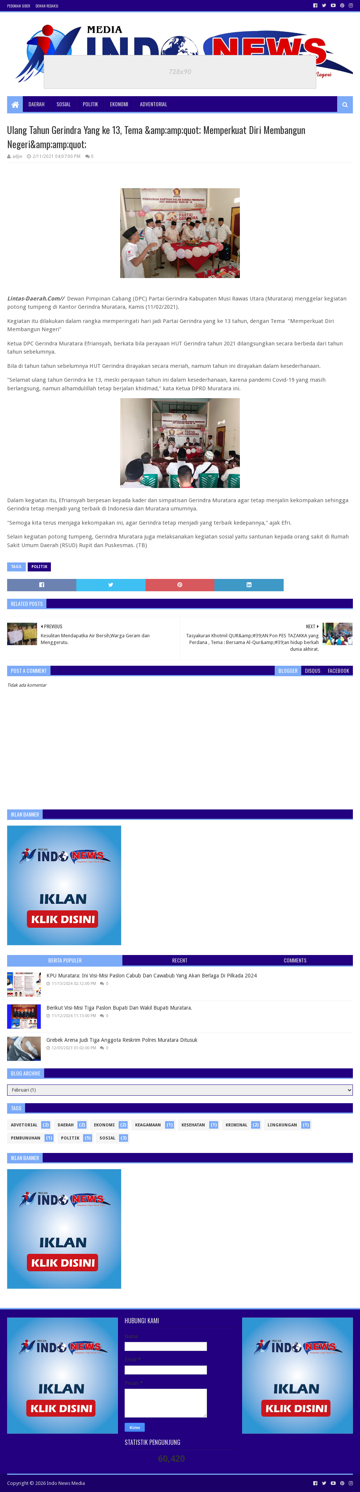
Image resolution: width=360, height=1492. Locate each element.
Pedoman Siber (18, 6)
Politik (90, 104)
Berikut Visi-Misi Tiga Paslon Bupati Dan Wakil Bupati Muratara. (119, 1008)
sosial (107, 1138)
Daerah (36, 104)
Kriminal (236, 1125)
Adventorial (153, 104)
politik (39, 567)
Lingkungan (282, 1125)
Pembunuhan (25, 1138)
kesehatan (193, 1125)
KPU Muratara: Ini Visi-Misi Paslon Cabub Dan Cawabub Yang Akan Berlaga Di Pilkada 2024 (151, 976)
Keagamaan (148, 1125)
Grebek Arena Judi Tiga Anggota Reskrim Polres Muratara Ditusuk (122, 1040)
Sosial (64, 104)
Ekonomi (119, 104)
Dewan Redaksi (47, 6)
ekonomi (104, 1125)
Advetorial (24, 1125)
